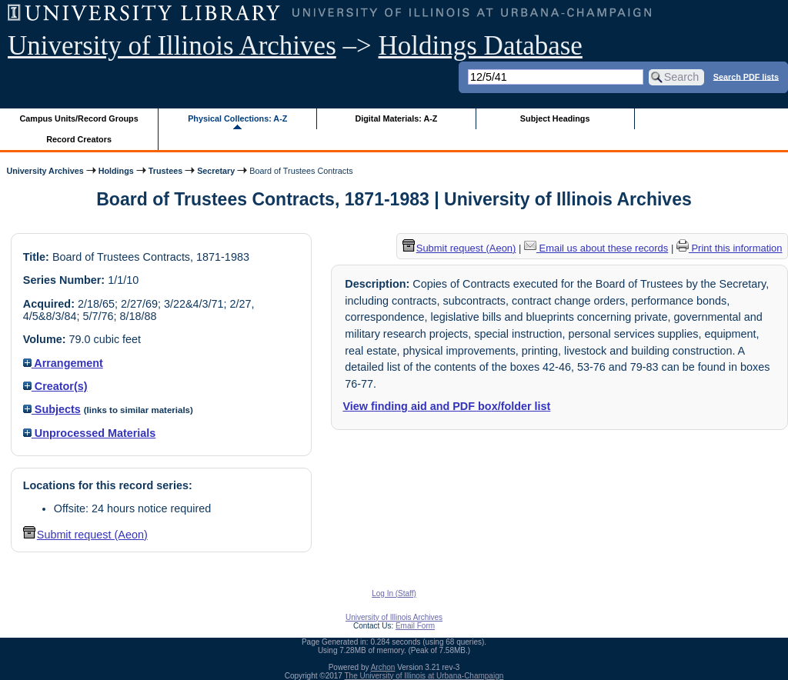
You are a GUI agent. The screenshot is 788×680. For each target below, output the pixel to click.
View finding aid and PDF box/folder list (446, 406)
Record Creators (79, 139)
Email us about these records (596, 248)
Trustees (165, 170)
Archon (383, 667)
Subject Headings (555, 118)
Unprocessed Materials (89, 433)
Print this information (729, 248)
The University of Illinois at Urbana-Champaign (424, 676)
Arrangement (63, 363)
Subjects (52, 409)
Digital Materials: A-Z (396, 118)
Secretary (216, 170)
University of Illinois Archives (172, 46)
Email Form (415, 626)
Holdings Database (481, 46)
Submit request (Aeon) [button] (85, 534)
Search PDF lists (746, 76)
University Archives (44, 170)
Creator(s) (55, 386)
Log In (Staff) (394, 593)
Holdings (116, 170)
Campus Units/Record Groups (79, 118)
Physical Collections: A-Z (237, 118)
